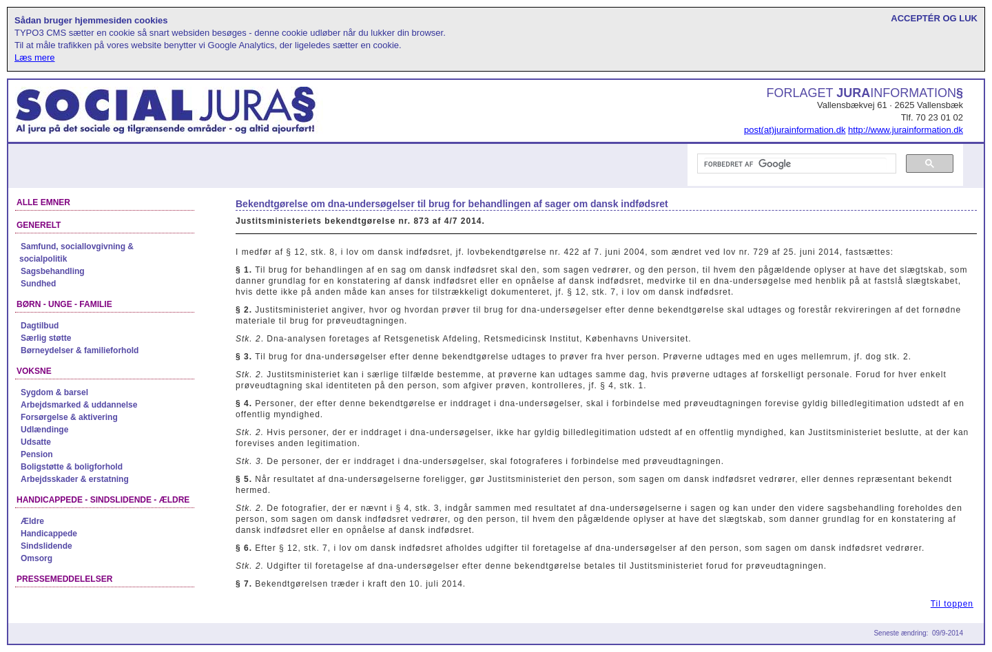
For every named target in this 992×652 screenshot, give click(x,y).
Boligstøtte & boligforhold (72, 467)
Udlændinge (44, 429)
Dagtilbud (40, 325)
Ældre (32, 521)
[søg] (795, 164)
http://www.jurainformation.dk (905, 130)
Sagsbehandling (53, 271)
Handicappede (49, 533)
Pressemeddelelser (64, 579)
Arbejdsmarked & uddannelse (79, 405)
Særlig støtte (46, 338)
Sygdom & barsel (54, 392)
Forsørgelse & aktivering (69, 417)
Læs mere (34, 57)
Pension (37, 454)
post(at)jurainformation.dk (794, 130)
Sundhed (38, 283)
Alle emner (43, 202)
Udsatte (36, 442)
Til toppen (952, 604)
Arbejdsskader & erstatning (75, 479)
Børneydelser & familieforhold (79, 350)
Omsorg (36, 558)
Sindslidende (46, 546)
